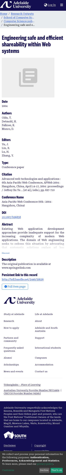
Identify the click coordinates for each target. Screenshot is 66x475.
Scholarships (11, 364)
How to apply (11, 328)
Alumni (8, 358)
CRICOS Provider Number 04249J (22, 393)
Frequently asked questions (14, 349)
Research (9, 321)
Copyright (40, 445)
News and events (13, 371)
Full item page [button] (15, 286)
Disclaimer (10, 445)
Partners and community (11, 339)
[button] (45, 5)
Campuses (41, 358)
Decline (44, 470)
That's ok (56, 470)
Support (39, 338)
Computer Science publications (19, 21)
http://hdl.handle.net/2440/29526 (23, 279)
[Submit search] (42, 5)
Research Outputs (22, 13)
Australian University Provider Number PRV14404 (31, 390)
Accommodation (44, 364)
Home (3, 13)
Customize (8, 470)
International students (48, 348)
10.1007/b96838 (11, 217)
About (38, 321)
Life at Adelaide (44, 314)
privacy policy (45, 464)
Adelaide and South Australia (46, 329)
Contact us (41, 371)
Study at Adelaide (14, 314)
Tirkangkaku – (22, 384)
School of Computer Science (19, 17)
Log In (52, 4)
